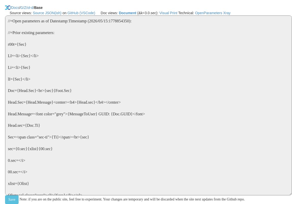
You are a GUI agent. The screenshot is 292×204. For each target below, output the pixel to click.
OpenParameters (208, 13)
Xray (226, 13)
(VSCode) (87, 13)
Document (127, 13)
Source (38, 13)
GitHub (73, 13)
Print (173, 13)
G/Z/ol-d (26, 8)
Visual (164, 13)
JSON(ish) (53, 13)
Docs (15, 8)
